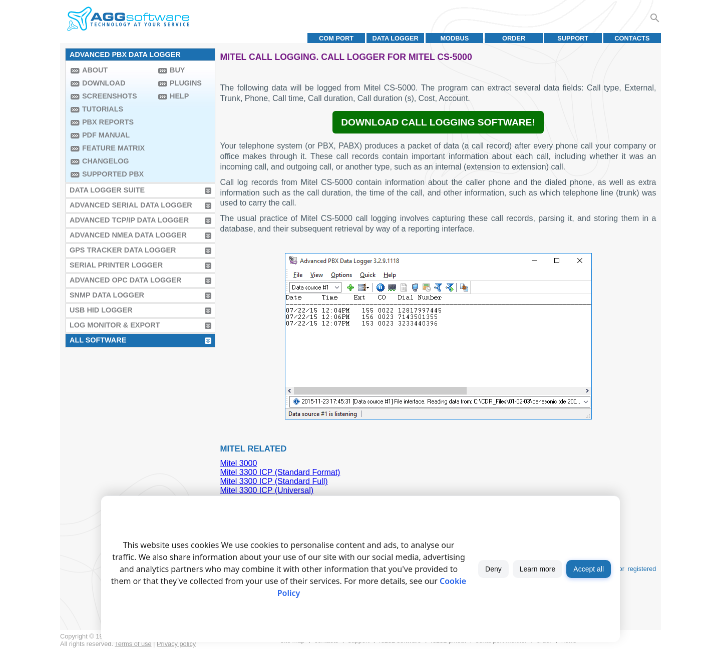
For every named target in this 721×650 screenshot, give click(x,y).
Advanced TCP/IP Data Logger (129, 220)
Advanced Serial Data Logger (131, 205)
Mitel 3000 (238, 463)
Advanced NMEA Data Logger (128, 235)
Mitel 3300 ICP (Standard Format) (280, 472)
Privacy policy (176, 644)
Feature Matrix (113, 148)
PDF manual (106, 135)
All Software (98, 340)
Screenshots (109, 96)
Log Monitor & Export (115, 325)
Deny (493, 569)
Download (103, 83)
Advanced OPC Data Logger (125, 280)
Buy (177, 70)
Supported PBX (113, 174)
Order (513, 38)
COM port (336, 38)
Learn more (538, 569)
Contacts (631, 38)
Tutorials (102, 109)
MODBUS (454, 38)
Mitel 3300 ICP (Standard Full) (274, 481)
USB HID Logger (101, 310)
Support (572, 38)
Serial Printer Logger (116, 265)
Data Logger (396, 38)
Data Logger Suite (107, 190)
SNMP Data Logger (107, 295)
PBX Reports (108, 122)
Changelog (105, 161)
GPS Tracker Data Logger (123, 250)
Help (179, 96)
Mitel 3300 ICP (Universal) (266, 490)
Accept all (588, 569)
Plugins (186, 83)
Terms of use (133, 644)
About (95, 70)
